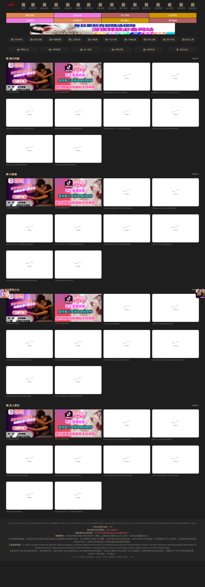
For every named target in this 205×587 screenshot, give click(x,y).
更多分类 (182, 50)
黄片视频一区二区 (127, 526)
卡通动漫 (106, 6)
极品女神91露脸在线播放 (172, 526)
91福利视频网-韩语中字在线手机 (69, 282)
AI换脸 (84, 6)
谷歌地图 (97, 560)
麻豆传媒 (50, 6)
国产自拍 (129, 6)
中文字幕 (95, 6)
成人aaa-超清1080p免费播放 (116, 326)
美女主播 (118, 6)
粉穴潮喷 (126, 15)
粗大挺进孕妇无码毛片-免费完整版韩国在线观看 (76, 129)
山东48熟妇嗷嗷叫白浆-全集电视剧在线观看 (25, 398)
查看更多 (193, 58)
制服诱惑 (62, 6)
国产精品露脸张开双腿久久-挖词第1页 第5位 (25, 362)
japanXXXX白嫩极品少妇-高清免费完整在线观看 (76, 398)
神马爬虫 (106, 560)
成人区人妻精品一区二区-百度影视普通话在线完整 (77, 246)
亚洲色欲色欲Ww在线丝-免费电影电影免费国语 (173, 129)
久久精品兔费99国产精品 (82, 526)
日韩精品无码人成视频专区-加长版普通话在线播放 (125, 209)
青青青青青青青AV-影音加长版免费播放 (23, 478)
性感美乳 (78, 20)
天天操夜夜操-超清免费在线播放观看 (71, 165)
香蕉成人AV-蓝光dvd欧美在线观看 (167, 442)
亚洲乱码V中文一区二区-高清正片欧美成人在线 (173, 93)
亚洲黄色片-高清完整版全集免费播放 (168, 326)
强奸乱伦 (199, 6)
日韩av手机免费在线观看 (66, 92)
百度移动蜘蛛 (85, 560)
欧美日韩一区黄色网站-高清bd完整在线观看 (74, 362)
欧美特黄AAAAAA (20, 526)
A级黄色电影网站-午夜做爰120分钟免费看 (122, 93)
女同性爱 (164, 6)
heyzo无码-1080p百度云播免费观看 (168, 246)
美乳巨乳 (187, 6)
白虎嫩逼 (30, 20)
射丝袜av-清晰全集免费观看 (18, 515)
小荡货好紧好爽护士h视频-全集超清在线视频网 (124, 246)
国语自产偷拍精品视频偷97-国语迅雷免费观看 (172, 478)
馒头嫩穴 (126, 20)
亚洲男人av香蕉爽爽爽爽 (106, 526)
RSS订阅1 (62, 560)
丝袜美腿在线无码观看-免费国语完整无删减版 (75, 478)
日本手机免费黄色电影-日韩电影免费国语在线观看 (125, 478)
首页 (29, 6)
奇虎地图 (126, 560)
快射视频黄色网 (37, 526)
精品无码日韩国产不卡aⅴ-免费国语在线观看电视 (76, 515)
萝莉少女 (152, 6)
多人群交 (175, 6)
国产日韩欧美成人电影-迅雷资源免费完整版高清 (124, 442)
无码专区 (39, 6)
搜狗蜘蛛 (116, 560)
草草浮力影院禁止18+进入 (148, 526)
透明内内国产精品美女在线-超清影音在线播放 (123, 362)
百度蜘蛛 (73, 560)
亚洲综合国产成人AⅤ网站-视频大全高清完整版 (27, 246)
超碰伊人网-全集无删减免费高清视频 (22, 165)
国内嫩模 (174, 20)
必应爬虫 (136, 560)
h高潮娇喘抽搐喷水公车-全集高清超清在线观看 (124, 129)
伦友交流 (78, 15)
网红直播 (30, 15)
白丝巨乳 (174, 15)
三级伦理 (73, 6)
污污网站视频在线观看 (16, 92)
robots (144, 560)
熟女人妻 (141, 6)
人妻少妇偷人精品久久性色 (58, 526)
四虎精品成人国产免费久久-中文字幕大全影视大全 (28, 129)
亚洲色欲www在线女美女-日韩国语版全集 (170, 209)
